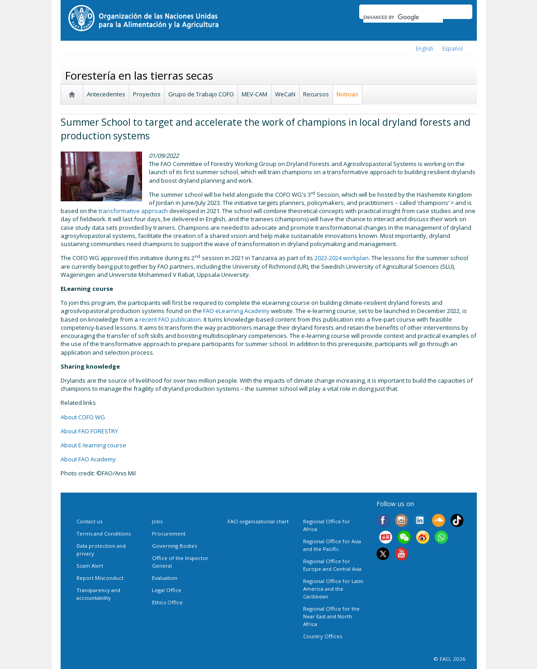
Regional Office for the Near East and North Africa (331, 616)
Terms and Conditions (103, 533)
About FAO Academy (88, 459)
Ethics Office (167, 602)
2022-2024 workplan (341, 258)
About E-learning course (93, 445)
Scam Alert (89, 565)
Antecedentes (106, 94)
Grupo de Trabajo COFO (201, 94)
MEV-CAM (254, 94)
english (424, 48)
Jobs (157, 521)
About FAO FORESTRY (89, 431)
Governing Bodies (174, 545)
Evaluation (164, 577)
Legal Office (166, 590)
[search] (403, 17)
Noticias (347, 94)
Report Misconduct (100, 577)
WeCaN (285, 94)
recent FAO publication (170, 319)
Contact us (89, 521)
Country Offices (322, 636)
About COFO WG (83, 417)
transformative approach (133, 211)
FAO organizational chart (258, 521)
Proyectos (147, 94)
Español (452, 48)
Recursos (316, 94)
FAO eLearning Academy (236, 311)
